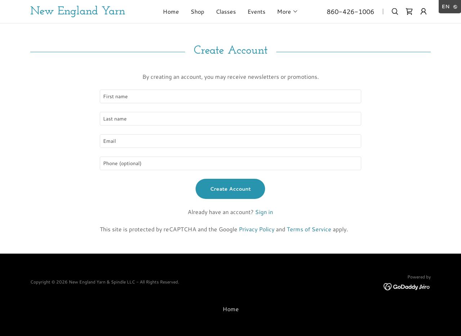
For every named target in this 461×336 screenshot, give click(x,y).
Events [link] (256, 11)
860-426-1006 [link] (350, 11)
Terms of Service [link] (309, 229)
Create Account (230, 188)
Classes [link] (226, 11)
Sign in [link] (264, 212)
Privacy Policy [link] (256, 229)
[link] (90, 12)
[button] (287, 11)
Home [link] (171, 11)
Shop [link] (197, 11)
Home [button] (231, 309)
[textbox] (230, 96)
